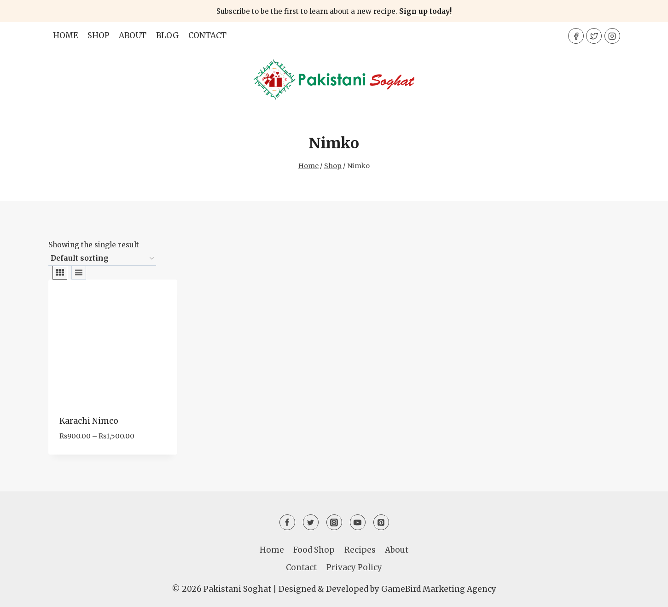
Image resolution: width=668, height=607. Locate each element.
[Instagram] (612, 36)
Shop (98, 35)
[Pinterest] (381, 522)
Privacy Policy (354, 567)
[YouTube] (358, 522)
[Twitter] (594, 36)
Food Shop (314, 550)
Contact (207, 35)
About (132, 35)
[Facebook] (576, 36)
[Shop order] (102, 259)
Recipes (360, 550)
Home (65, 35)
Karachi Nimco (88, 421)
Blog (167, 35)
